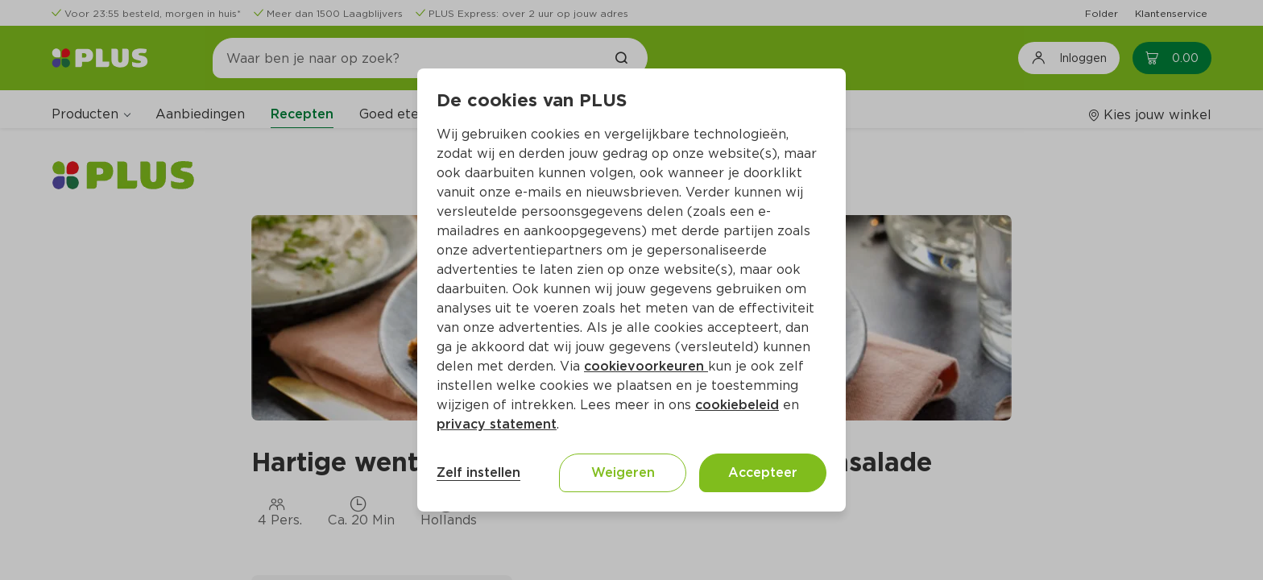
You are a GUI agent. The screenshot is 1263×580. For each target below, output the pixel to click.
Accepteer (762, 472)
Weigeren (623, 472)
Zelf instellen (478, 472)
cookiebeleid (737, 404)
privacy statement (497, 424)
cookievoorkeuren (646, 366)
